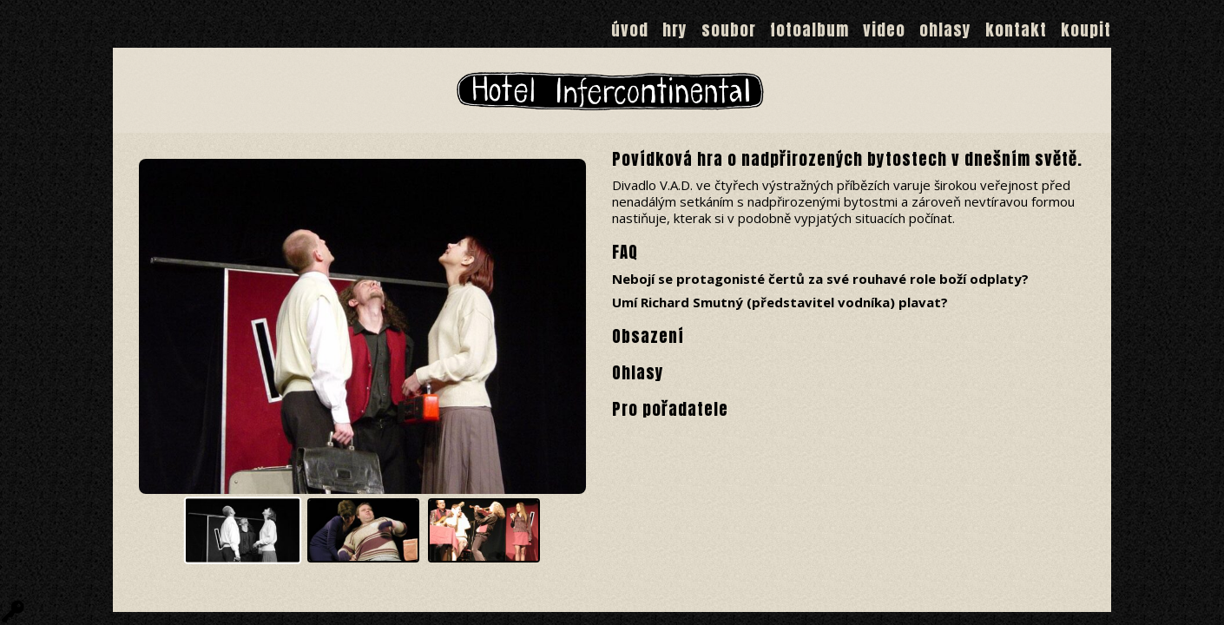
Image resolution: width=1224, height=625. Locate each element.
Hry (675, 29)
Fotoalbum (809, 29)
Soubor (728, 29)
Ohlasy (945, 29)
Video (884, 29)
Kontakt (1016, 29)
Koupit (1086, 29)
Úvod (629, 29)
